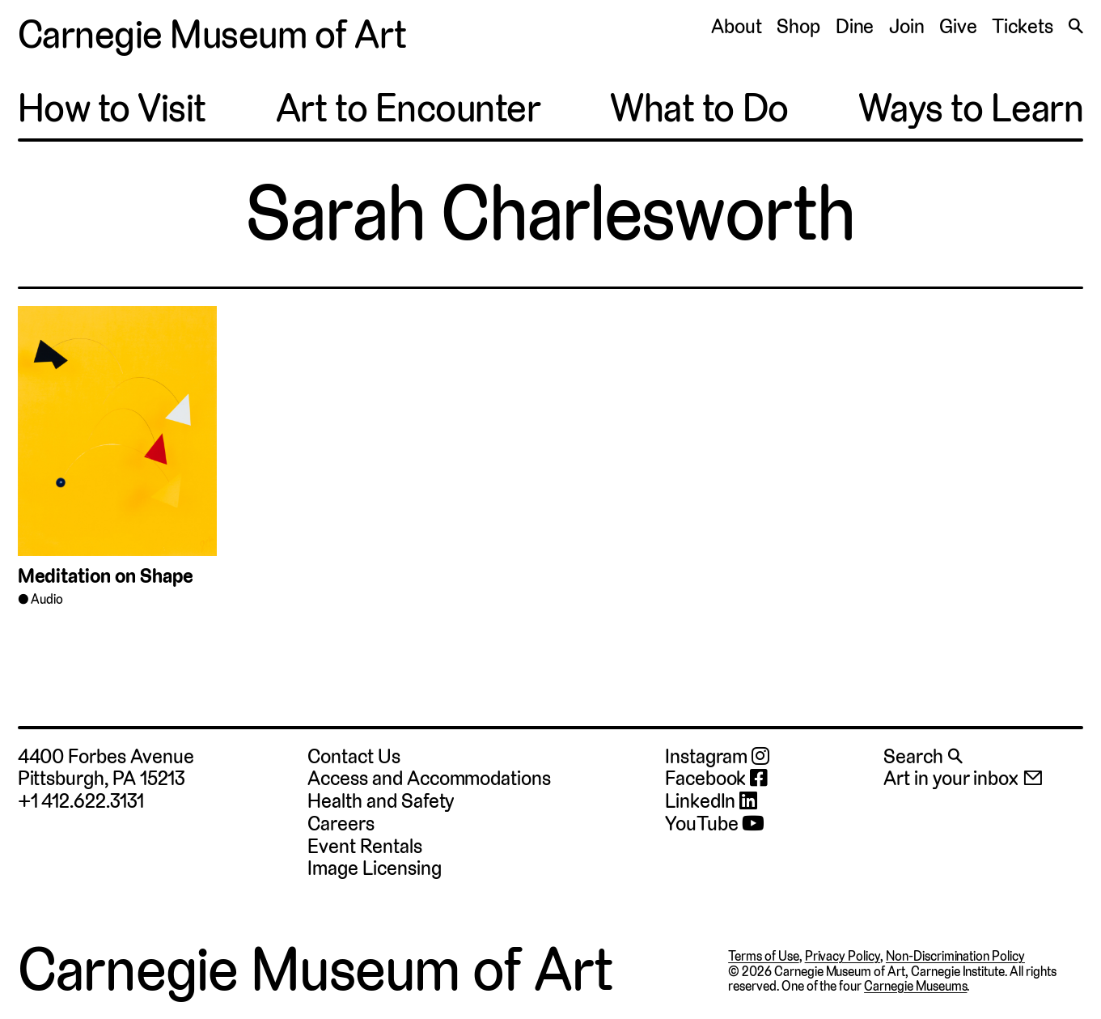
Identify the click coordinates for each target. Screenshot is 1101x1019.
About (736, 26)
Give (958, 26)
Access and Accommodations (428, 778)
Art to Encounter (408, 108)
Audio (47, 599)
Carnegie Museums (915, 986)
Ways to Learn (971, 108)
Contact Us (353, 756)
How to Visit (112, 108)
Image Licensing (374, 868)
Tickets (1022, 26)
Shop (798, 26)
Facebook (716, 778)
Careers (341, 823)
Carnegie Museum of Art (212, 34)
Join (907, 26)
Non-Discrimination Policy (955, 956)
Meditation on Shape (106, 575)
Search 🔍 (923, 756)
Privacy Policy (842, 956)
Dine (855, 26)
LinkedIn (711, 801)
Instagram (717, 756)
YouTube (714, 824)
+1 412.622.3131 (81, 800)
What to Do (699, 108)
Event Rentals (364, 846)
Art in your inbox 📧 (963, 778)
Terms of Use (763, 956)
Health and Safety (380, 800)
